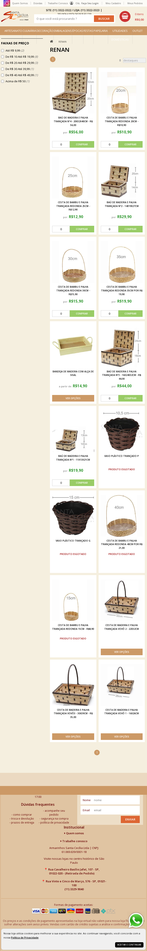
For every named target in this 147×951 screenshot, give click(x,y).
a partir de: (66, 386)
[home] (14, 16)
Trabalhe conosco (74, 841)
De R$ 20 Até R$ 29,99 (22, 63)
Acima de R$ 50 (17, 81)
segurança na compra (54, 818)
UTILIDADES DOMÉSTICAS (120, 35)
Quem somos (74, 833)
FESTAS (88, 31)
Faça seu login (90, 3)
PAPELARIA (101, 31)
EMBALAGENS (63, 31)
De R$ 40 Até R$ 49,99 (22, 75)
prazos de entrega (22, 822)
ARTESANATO (13, 31)
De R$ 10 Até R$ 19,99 (22, 57)
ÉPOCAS (77, 31)
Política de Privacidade (25, 937)
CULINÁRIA (29, 31)
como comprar (22, 814)
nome (87, 800)
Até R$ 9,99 (15, 50)
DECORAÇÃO (45, 31)
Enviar (130, 819)
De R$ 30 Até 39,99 (20, 69)
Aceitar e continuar (129, 944)
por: (66, 132)
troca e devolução (22, 818)
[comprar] (73, 144)
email (86, 810)
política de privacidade (54, 822)
